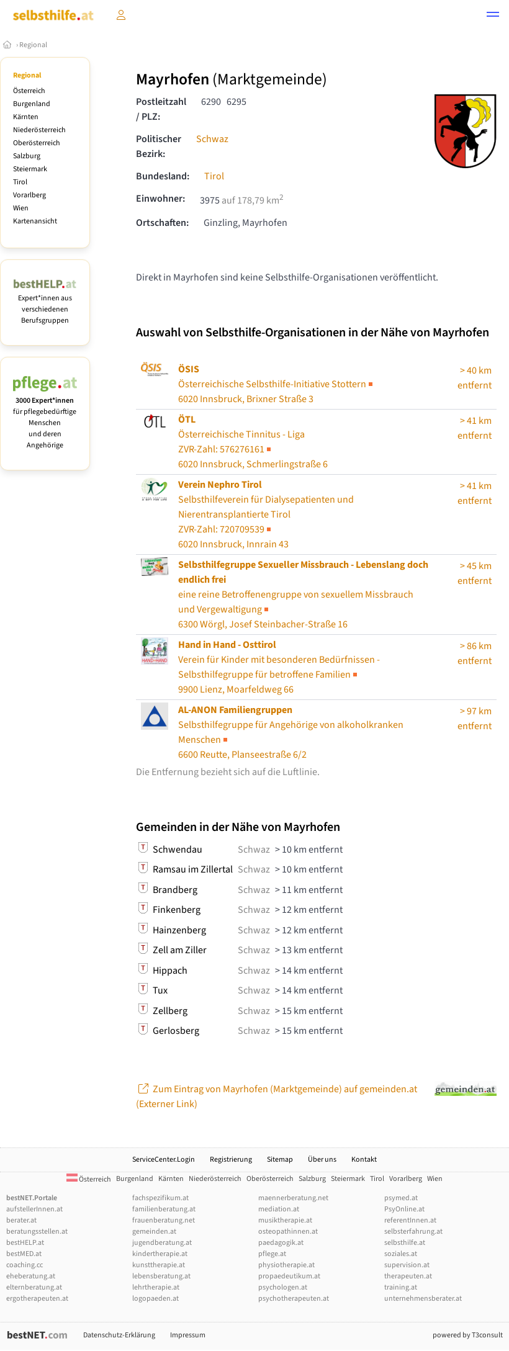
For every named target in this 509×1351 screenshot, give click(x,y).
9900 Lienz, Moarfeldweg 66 (279, 667)
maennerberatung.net (293, 1198)
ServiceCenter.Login (163, 1159)
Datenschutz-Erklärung (119, 1335)
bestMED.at (24, 1254)
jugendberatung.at (162, 1242)
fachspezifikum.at (160, 1198)
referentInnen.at (410, 1220)
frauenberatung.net (163, 1220)
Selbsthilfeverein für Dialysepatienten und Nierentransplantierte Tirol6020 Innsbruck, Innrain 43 (266, 514)
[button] (492, 16)
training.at (400, 1287)
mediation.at (278, 1209)
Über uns (322, 1159)
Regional (33, 45)
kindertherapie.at (159, 1254)
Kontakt (364, 1159)
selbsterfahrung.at (413, 1231)
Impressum (187, 1335)
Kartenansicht (35, 221)
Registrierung (231, 1159)
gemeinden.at (154, 1231)
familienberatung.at (164, 1209)
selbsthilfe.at (404, 1242)
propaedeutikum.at (289, 1276)
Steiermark (30, 169)
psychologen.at (282, 1287)
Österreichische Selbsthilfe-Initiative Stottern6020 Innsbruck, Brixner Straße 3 (276, 384)
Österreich (29, 91)
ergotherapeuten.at (37, 1298)
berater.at (21, 1220)
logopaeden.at (155, 1298)
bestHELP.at (25, 1242)
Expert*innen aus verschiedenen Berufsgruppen (45, 304)
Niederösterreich (39, 130)
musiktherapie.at (285, 1220)
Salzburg (26, 156)
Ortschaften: (162, 223)
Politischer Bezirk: (158, 146)
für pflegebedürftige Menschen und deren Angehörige (45, 417)
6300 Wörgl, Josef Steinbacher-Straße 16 (303, 594)
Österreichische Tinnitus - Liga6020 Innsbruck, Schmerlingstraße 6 (253, 442)
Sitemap (280, 1159)
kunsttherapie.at (158, 1265)
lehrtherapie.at (155, 1287)
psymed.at (401, 1198)
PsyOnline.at (404, 1209)
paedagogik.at (281, 1242)
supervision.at (407, 1265)
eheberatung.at (30, 1276)
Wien (21, 208)
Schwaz (212, 139)
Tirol (20, 182)
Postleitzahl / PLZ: (161, 109)
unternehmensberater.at (423, 1298)
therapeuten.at (408, 1276)
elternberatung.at (34, 1287)
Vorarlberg (29, 195)
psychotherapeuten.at (293, 1298)
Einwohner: (160, 198)
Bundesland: (162, 176)
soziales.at (400, 1254)
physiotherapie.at (286, 1265)
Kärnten (25, 117)
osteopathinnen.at (288, 1231)
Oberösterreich (36, 143)
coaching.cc (24, 1265)
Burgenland (31, 104)
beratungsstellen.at (37, 1231)
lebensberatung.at (161, 1276)
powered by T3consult (468, 1335)
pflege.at (272, 1254)
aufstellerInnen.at (34, 1209)
